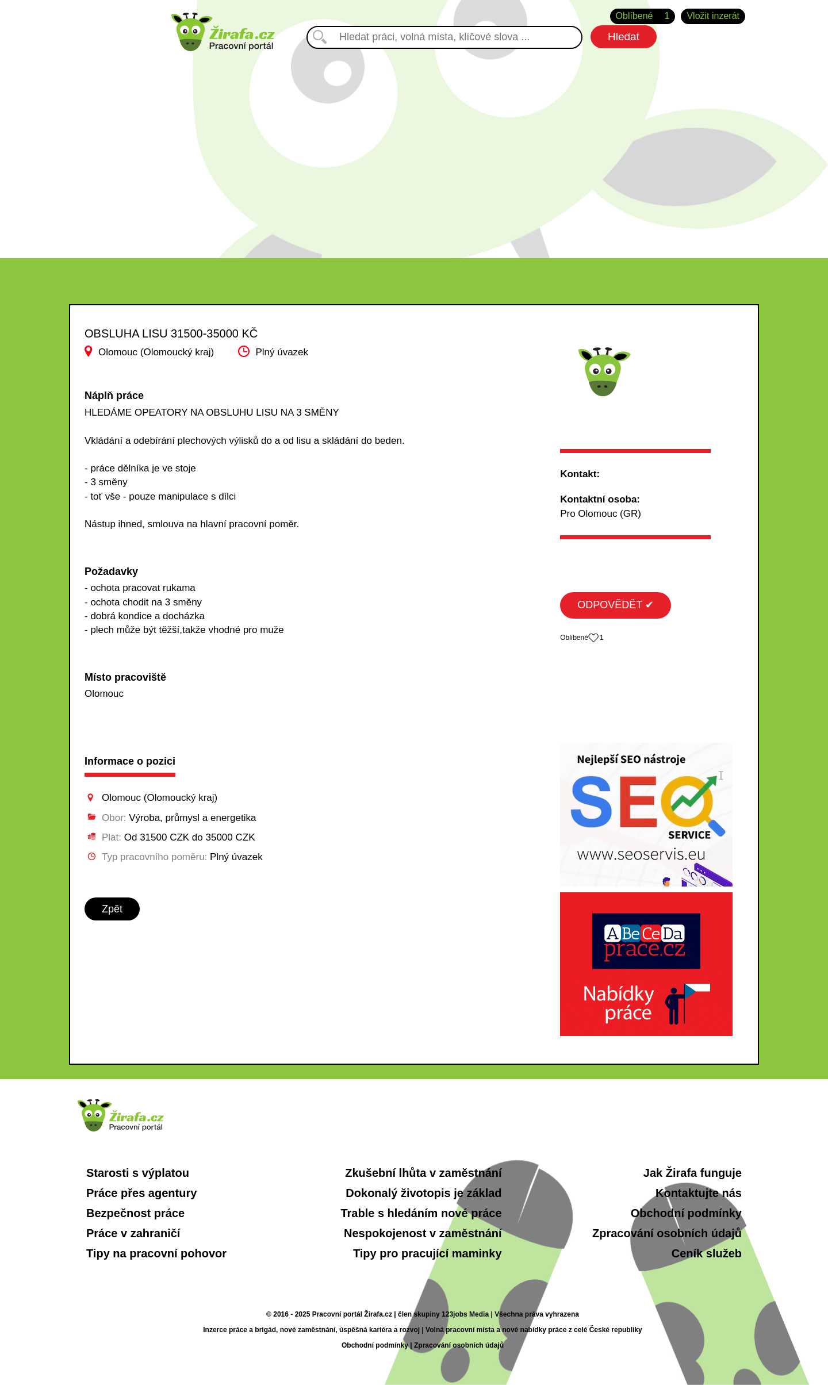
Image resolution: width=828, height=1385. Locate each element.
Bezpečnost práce (135, 1213)
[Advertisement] (414, 148)
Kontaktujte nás (699, 1193)
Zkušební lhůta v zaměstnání (423, 1173)
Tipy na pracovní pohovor (156, 1253)
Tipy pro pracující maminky (427, 1253)
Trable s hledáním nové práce (420, 1213)
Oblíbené (643, 16)
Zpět (112, 909)
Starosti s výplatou (137, 1173)
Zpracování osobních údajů (667, 1233)
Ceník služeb (707, 1253)
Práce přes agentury (141, 1193)
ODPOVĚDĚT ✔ (615, 605)
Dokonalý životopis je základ (423, 1193)
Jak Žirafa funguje (692, 1173)
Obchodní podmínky (686, 1213)
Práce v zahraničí (133, 1233)
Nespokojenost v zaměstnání (423, 1233)
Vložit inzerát (713, 16)
